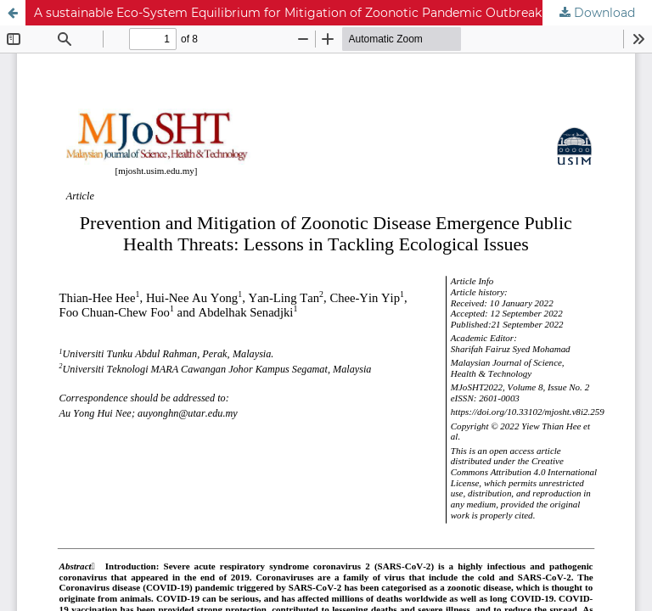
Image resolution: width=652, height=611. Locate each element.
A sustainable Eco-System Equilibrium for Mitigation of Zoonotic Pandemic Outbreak (288, 12)
